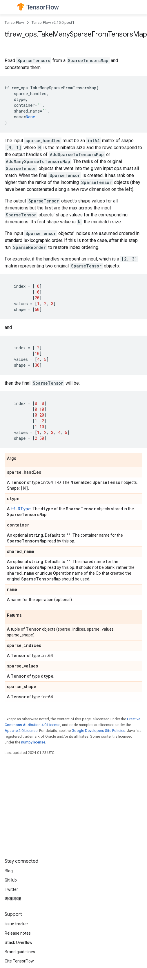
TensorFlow (14, 22)
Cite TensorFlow (19, 961)
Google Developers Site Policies (98, 730)
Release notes (18, 933)
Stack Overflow (18, 942)
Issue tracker (16, 924)
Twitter (11, 889)
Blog (9, 871)
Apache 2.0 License (21, 730)
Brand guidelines (20, 951)
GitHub (11, 880)
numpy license (33, 742)
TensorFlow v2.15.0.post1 (53, 22)
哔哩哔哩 (13, 898)
